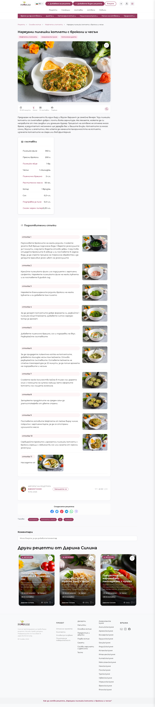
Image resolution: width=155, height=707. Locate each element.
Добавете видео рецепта (89, 4)
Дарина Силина (27, 603)
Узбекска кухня (105, 678)
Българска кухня (106, 635)
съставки (78, 10)
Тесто (80, 652)
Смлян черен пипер (33, 208)
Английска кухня (106, 627)
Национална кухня (88, 16)
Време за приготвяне (31, 16)
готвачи (91, 10)
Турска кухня (104, 674)
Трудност (129, 16)
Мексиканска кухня (107, 662)
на (60, 519)
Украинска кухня (106, 682)
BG (39, 4)
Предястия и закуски (84, 634)
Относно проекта (64, 629)
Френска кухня (105, 686)
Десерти (82, 621)
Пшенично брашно (32, 176)
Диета (50, 16)
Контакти (60, 632)
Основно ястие (35, 25)
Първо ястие (83, 639)
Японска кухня (105, 690)
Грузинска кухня (106, 639)
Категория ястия (67, 16)
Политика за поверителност (63, 639)
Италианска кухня (107, 654)
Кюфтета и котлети (54, 25)
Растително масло (33, 183)
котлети (33, 519)
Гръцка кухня (104, 643)
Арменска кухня (106, 631)
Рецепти (53, 10)
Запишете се (60, 489)
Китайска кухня (106, 658)
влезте (110, 4)
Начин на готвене (111, 16)
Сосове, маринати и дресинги (86, 648)
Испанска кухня (106, 651)
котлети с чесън (48, 519)
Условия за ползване (64, 635)
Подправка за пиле (32, 202)
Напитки (82, 625)
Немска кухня (105, 666)
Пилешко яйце (30, 164)
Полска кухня (104, 670)
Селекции (65, 10)
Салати (81, 643)
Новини (102, 10)
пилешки (68, 519)
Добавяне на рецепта (59, 4)
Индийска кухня (106, 647)
